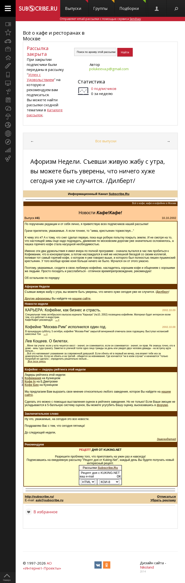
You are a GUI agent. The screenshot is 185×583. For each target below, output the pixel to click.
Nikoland (147, 567)
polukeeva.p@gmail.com (109, 68)
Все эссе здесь (36, 361)
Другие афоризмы (38, 298)
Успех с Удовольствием (40, 77)
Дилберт (162, 292)
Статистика (91, 81)
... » (57, 320)
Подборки (132, 5)
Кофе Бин (32, 385)
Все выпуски (105, 140)
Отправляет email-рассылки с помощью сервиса (100, 19)
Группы (103, 5)
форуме (162, 405)
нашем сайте (81, 298)
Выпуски (76, 5)
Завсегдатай (166, 439)
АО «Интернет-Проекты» (42, 565)
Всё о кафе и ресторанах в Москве (54, 36)
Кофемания (33, 378)
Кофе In (30, 381)
